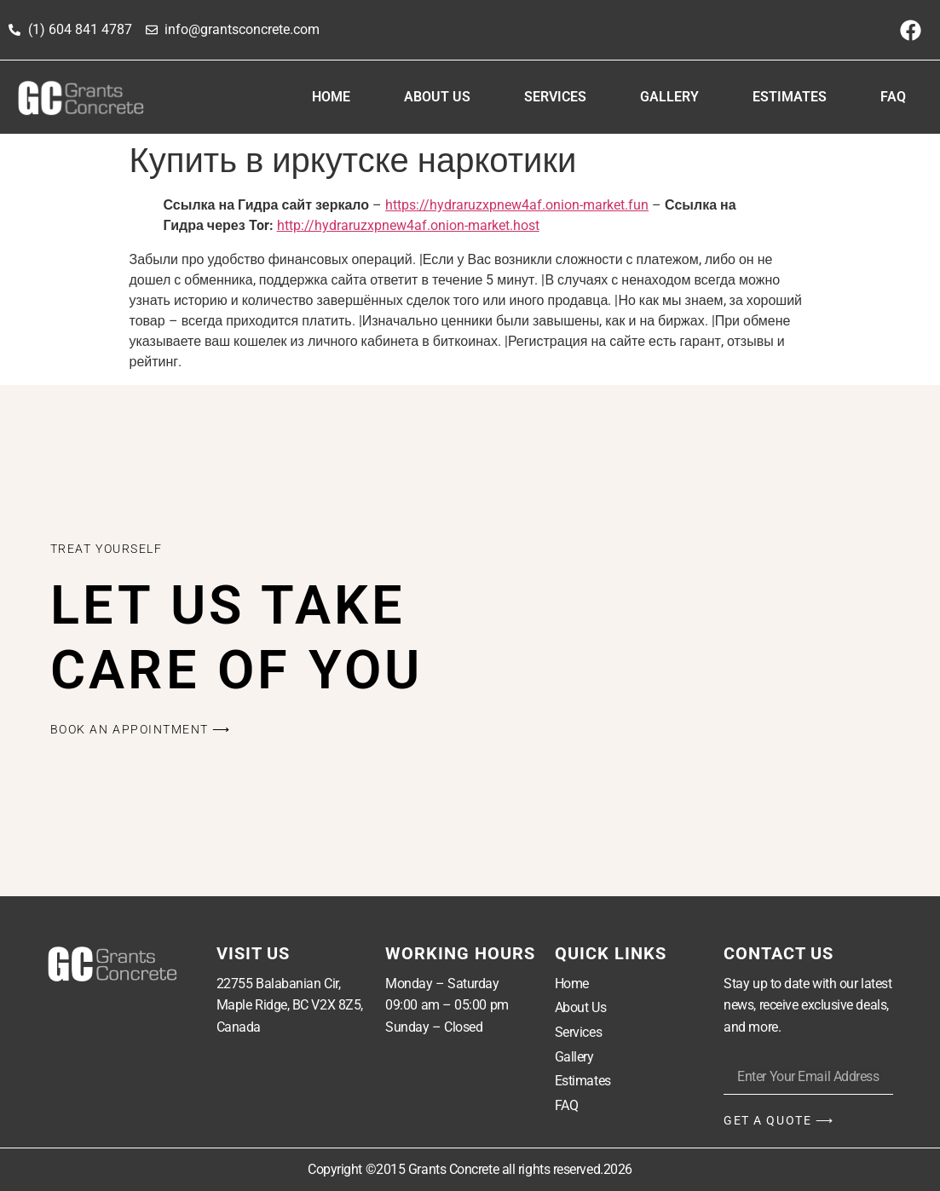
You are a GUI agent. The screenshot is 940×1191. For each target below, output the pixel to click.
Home (331, 97)
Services (555, 97)
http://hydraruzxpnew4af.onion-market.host (408, 225)
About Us (437, 97)
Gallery (669, 97)
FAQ (893, 97)
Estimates (790, 97)
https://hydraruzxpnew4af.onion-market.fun (517, 205)
